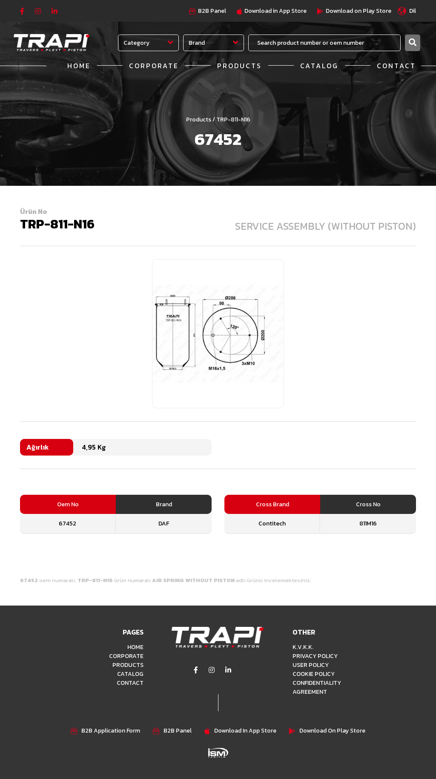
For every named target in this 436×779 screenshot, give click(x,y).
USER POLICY (311, 665)
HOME (79, 66)
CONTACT (396, 66)
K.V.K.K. (303, 647)
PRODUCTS (239, 66)
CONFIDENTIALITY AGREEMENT (317, 687)
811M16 (368, 523)
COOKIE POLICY (314, 673)
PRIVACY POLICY (315, 656)
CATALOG (319, 66)
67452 (67, 523)
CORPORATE (154, 66)
